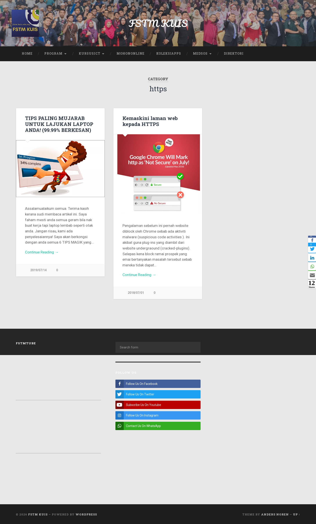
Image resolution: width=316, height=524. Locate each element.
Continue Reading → (42, 252)
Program (53, 54)
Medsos (200, 54)
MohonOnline (130, 54)
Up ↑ (296, 513)
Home (27, 54)
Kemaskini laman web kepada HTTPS (150, 121)
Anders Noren (275, 513)
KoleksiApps (168, 54)
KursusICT (89, 54)
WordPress (86, 513)
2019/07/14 (38, 270)
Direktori (234, 54)
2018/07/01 (136, 293)
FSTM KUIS (158, 23)
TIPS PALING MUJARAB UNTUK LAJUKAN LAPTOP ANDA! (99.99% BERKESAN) (59, 124)
